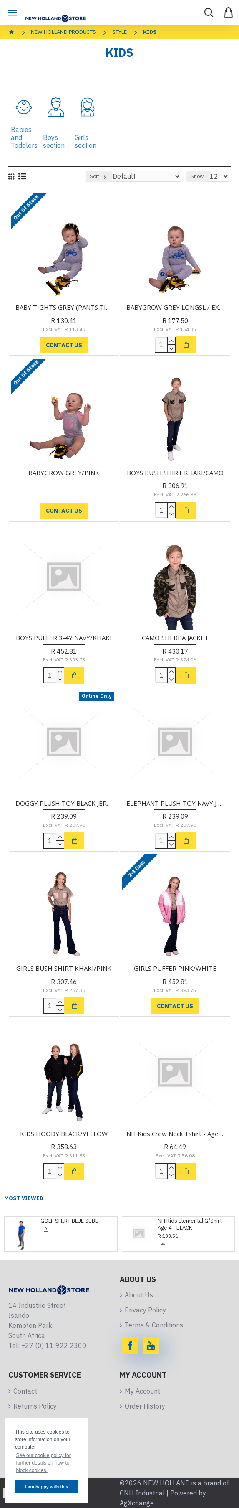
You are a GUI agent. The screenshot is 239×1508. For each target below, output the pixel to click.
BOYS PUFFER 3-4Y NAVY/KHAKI (64, 638)
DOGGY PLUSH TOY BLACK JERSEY (64, 803)
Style (119, 32)
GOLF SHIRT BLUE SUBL (69, 1221)
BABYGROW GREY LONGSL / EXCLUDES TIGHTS (175, 307)
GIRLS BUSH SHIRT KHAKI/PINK (63, 968)
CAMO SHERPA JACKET (175, 638)
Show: (198, 176)
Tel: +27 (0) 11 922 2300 (47, 1345)
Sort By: (99, 176)
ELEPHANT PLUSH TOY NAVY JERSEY (175, 803)
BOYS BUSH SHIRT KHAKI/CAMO (175, 473)
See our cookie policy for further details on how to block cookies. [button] (43, 1462)
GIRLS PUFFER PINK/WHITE (175, 968)
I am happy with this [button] (46, 1486)
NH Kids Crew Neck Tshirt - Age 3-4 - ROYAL (175, 1134)
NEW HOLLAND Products (63, 32)
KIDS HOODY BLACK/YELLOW (64, 1134)
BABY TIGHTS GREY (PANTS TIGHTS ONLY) (64, 307)
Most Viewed (23, 1198)
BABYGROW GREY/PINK (63, 473)
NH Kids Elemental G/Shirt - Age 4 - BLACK (191, 1224)
